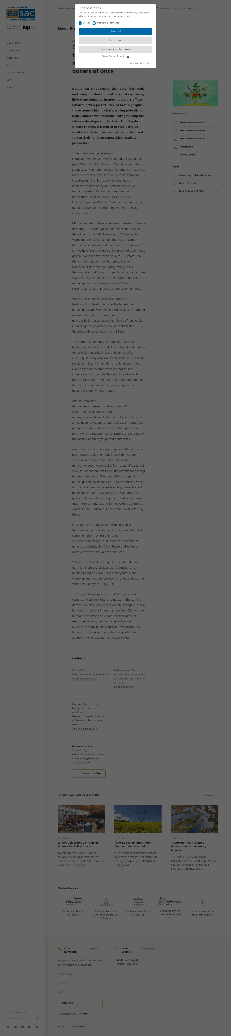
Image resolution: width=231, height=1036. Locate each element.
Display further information (115, 56)
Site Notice (133, 63)
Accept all (116, 31)
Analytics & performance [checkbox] (108, 23)
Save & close (115, 40)
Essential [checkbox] (86, 23)
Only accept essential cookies (115, 49)
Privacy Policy (146, 63)
